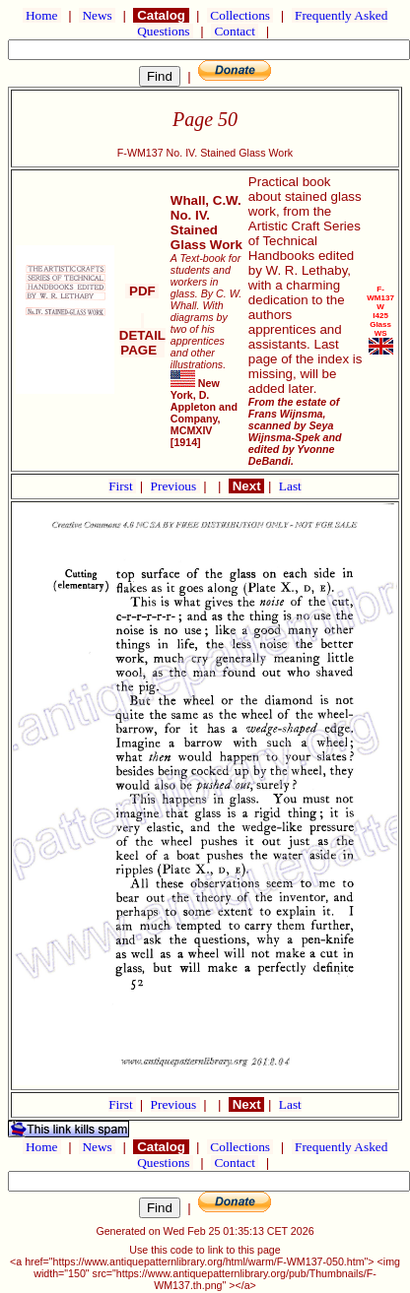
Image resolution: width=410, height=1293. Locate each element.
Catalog (160, 15)
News (97, 15)
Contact (234, 31)
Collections (240, 15)
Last (290, 486)
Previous (175, 486)
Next (246, 486)
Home (42, 15)
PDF (142, 291)
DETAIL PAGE (142, 335)
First (122, 486)
